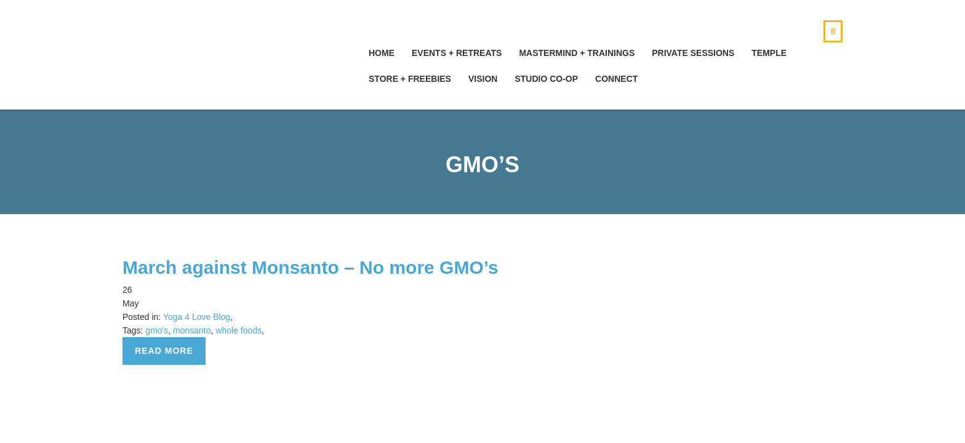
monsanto (191, 330)
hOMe (381, 53)
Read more (164, 351)
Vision (482, 79)
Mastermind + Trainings (577, 53)
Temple (769, 53)
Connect (616, 79)
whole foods (238, 330)
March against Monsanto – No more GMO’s (310, 267)
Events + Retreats (457, 53)
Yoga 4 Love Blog (196, 317)
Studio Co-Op (546, 79)
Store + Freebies (410, 79)
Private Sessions (693, 53)
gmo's (156, 330)
